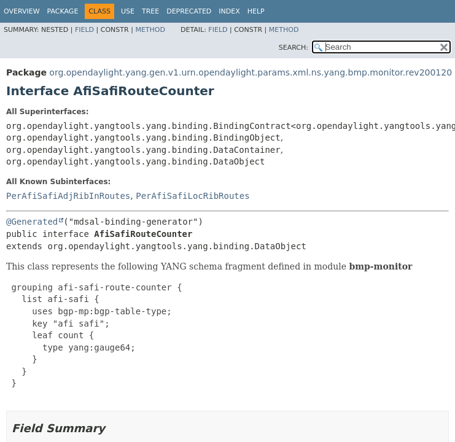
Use (127, 11)
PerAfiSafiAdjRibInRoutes (68, 196)
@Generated (32, 222)
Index (229, 11)
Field (84, 30)
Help (256, 11)
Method (150, 30)
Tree (150, 11)
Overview (22, 11)
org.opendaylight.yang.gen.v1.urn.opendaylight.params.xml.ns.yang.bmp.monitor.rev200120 (250, 72)
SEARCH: (293, 48)
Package (63, 11)
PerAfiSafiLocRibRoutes (192, 196)
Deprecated (188, 11)
